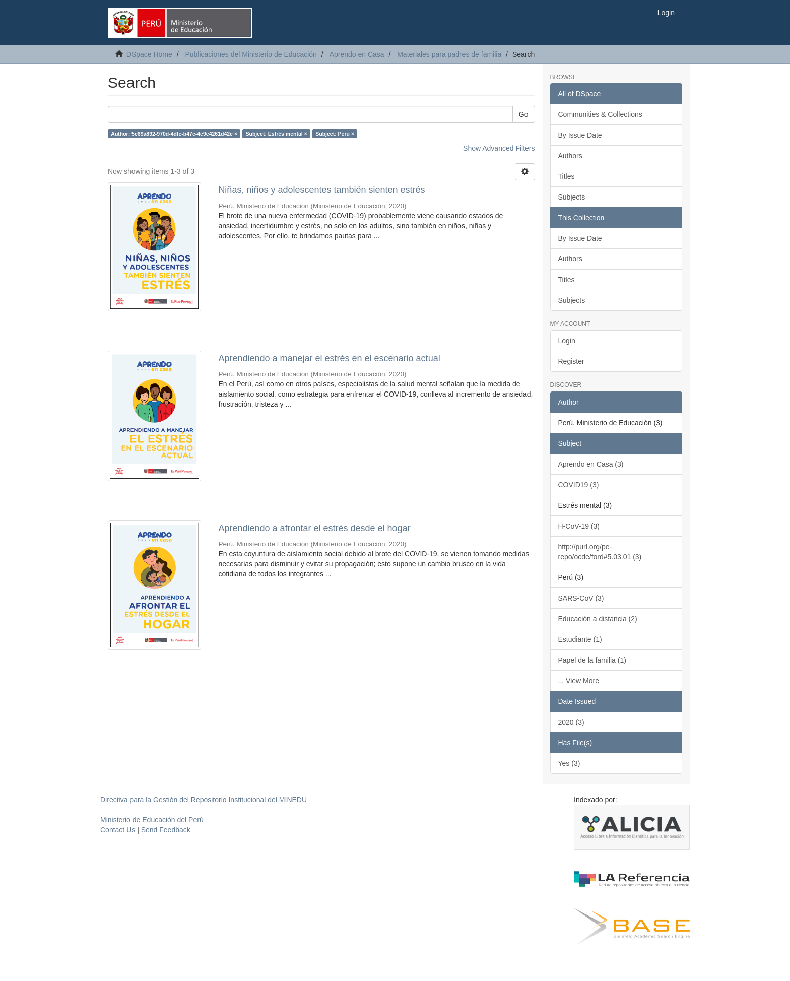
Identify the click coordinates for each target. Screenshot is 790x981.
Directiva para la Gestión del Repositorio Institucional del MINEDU (203, 800)
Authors (570, 156)
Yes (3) (569, 763)
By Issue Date (580, 135)
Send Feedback (165, 830)
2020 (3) (571, 722)
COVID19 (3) (578, 485)
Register (571, 361)
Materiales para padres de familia (449, 54)
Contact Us (117, 830)
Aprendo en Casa (357, 54)
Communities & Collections (600, 114)
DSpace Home (149, 54)
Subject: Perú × (334, 133)
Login (566, 341)
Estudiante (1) (580, 639)
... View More (578, 681)
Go (524, 114)
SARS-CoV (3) (581, 598)
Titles (566, 176)
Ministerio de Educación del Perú (152, 820)
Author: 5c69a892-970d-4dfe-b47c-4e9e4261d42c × (174, 133)
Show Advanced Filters (499, 148)
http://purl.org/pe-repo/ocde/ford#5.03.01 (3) (600, 552)
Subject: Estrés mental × (276, 133)
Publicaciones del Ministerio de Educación (250, 54)
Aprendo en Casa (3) (591, 464)
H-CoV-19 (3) (579, 526)
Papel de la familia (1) (592, 660)
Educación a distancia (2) (597, 619)
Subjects (571, 197)
